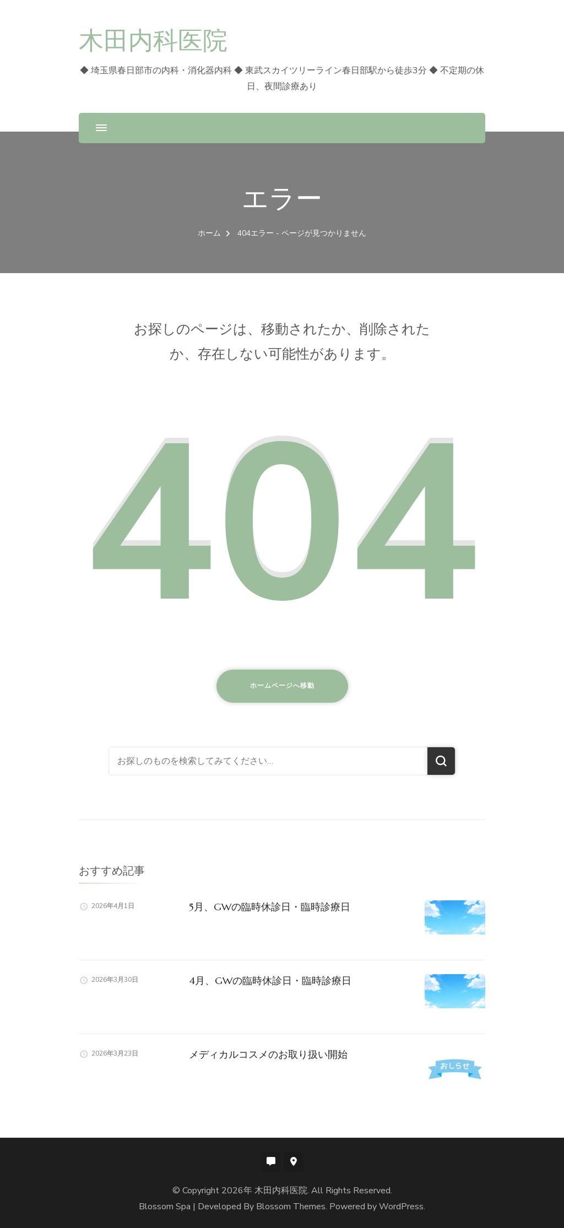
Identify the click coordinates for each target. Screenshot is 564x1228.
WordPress (401, 1206)
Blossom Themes (291, 1206)
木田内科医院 (153, 40)
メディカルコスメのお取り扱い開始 (268, 1054)
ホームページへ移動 (282, 685)
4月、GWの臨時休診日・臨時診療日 (270, 980)
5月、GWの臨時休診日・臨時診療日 (269, 906)
